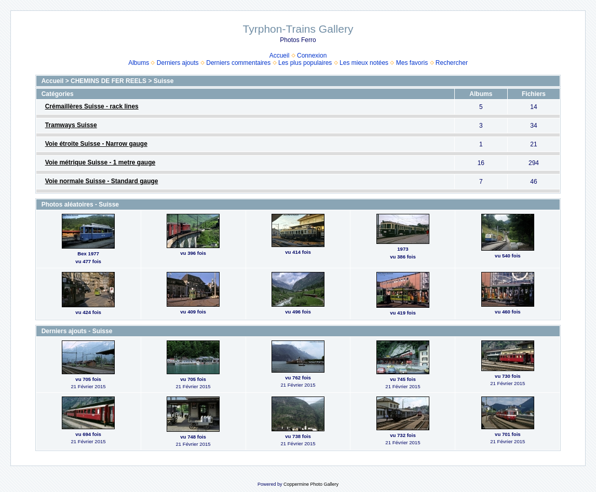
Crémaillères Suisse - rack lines (92, 106)
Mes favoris (412, 62)
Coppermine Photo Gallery (310, 484)
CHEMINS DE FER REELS (108, 81)
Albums (138, 62)
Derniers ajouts (178, 62)
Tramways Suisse (71, 125)
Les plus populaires (305, 62)
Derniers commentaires (238, 62)
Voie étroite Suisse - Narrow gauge (96, 143)
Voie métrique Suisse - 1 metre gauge (100, 162)
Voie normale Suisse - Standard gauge (101, 181)
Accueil (279, 55)
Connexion (312, 55)
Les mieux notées (364, 62)
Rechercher (452, 62)
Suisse (164, 81)
